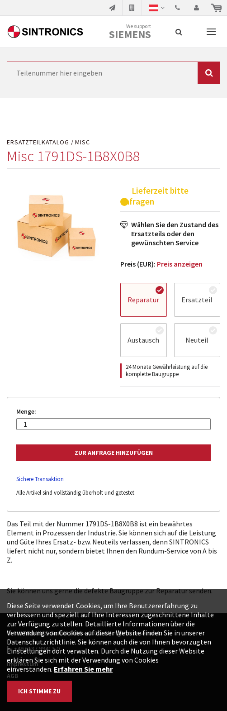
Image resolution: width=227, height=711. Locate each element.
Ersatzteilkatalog (38, 142)
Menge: (26, 411)
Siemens (130, 34)
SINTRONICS (45, 32)
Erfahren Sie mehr (83, 668)
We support (130, 32)
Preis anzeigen (180, 263)
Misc (82, 142)
